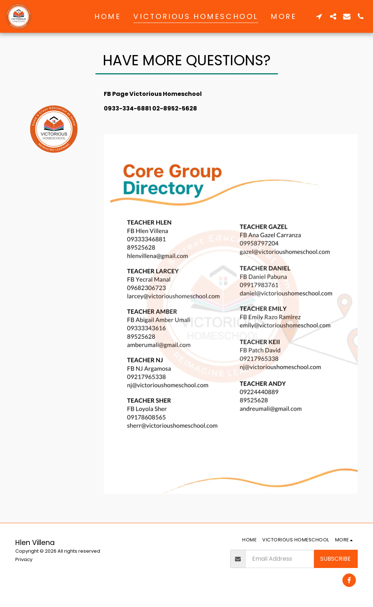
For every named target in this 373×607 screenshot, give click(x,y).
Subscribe (335, 559)
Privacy (23, 559)
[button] (319, 16)
